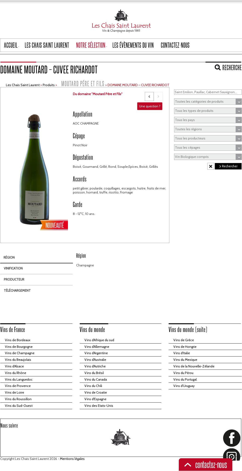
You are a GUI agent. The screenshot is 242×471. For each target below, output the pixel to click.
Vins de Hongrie (184, 347)
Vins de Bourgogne (19, 347)
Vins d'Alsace (14, 366)
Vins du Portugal (185, 379)
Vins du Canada (95, 379)
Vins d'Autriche (95, 366)
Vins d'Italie (181, 353)
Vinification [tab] (13, 268)
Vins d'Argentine (96, 353)
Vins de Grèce (183, 340)
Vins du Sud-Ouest (19, 406)
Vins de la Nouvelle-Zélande (193, 366)
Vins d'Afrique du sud (99, 340)
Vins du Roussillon (18, 399)
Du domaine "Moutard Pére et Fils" (97, 94)
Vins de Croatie (95, 392)
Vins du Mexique (185, 359)
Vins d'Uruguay (184, 386)
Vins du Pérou (183, 373)
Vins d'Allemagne (96, 347)
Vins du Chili (93, 386)
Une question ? (149, 106)
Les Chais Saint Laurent (23, 85)
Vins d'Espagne (95, 399)
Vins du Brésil (94, 373)
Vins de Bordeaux (17, 340)
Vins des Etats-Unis (98, 406)
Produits (49, 85)
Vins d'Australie (95, 359)
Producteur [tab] (14, 279)
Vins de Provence (18, 386)
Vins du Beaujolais (18, 359)
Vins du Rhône (15, 373)
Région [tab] (9, 257)
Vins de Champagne (19, 353)
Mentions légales (72, 459)
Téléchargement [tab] (17, 290)
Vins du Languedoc (19, 379)
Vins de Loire (14, 392)
